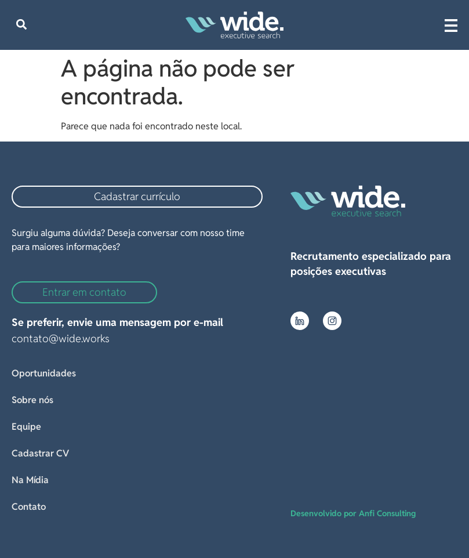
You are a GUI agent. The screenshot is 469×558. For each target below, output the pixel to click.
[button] (21, 24)
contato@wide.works (61, 338)
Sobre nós (32, 400)
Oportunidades (44, 373)
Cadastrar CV (40, 453)
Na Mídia (30, 480)
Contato (29, 507)
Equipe (26, 427)
